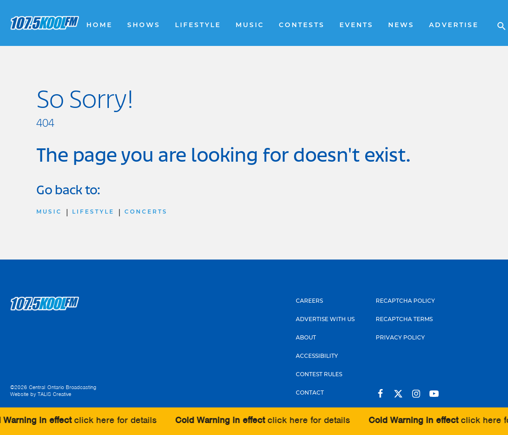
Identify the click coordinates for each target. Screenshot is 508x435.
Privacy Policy (400, 338)
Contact (310, 393)
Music (250, 25)
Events (356, 25)
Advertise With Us (325, 319)
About (306, 338)
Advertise (454, 25)
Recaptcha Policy (405, 301)
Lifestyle (198, 25)
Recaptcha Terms (404, 319)
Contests (302, 25)
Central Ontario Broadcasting (62, 387)
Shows (143, 25)
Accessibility (317, 356)
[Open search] (497, 23)
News (401, 25)
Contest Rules (319, 375)
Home (99, 25)
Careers (309, 301)
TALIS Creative (54, 394)
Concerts (146, 212)
